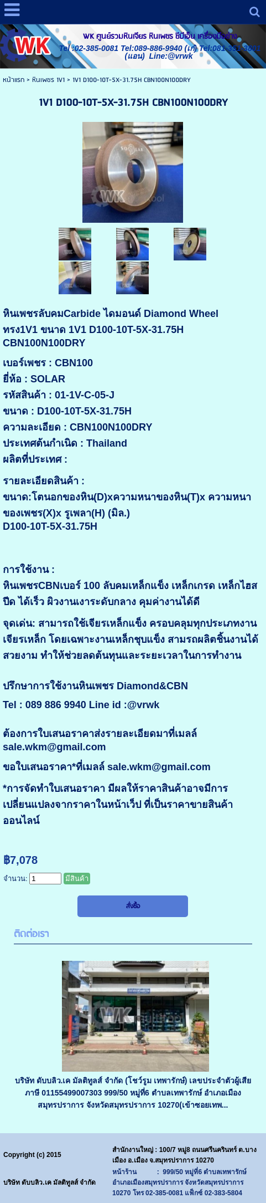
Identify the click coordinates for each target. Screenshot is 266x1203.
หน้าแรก (13, 80)
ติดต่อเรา (31, 934)
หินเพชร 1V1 (48, 80)
